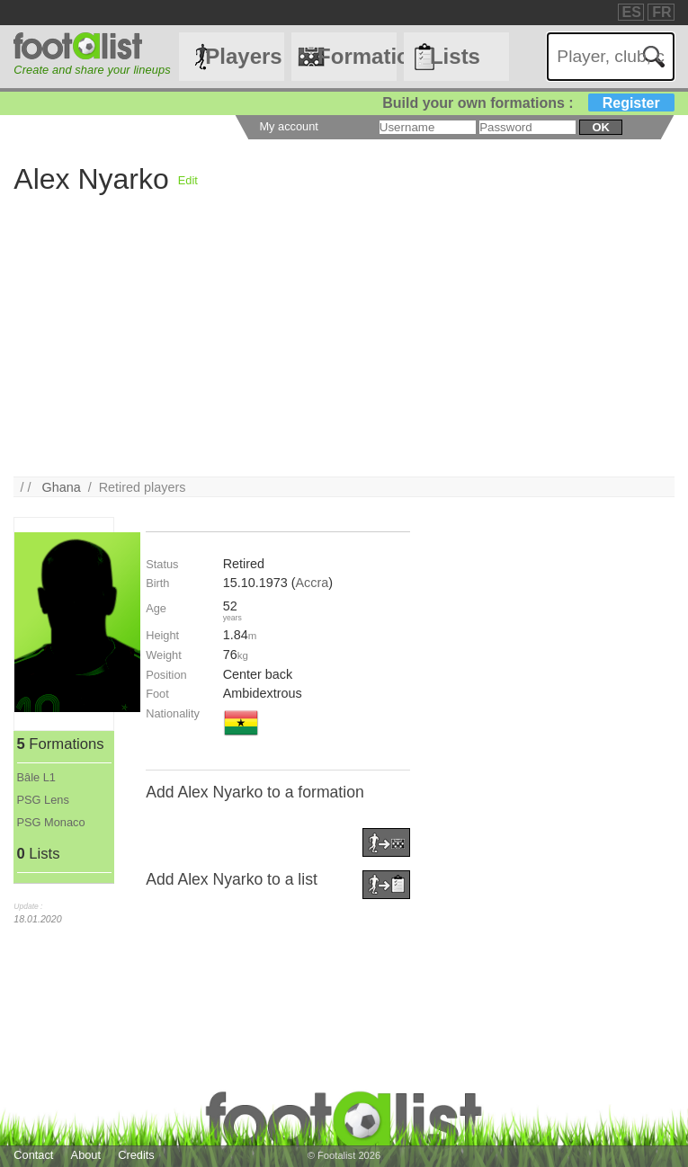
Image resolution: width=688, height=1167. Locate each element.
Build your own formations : (528, 103)
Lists (455, 56)
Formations (357, 56)
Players (243, 56)
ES (631, 12)
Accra (311, 582)
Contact (33, 1155)
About (86, 1155)
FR (661, 12)
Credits (136, 1155)
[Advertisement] (343, 351)
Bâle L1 (36, 777)
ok (600, 127)
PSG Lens (43, 799)
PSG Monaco (51, 822)
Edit (188, 180)
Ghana (60, 487)
